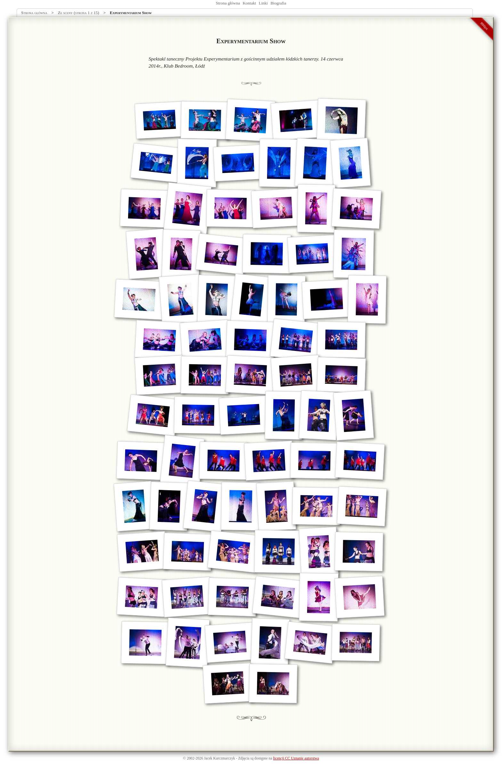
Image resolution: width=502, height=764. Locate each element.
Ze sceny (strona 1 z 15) (78, 12)
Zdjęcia (243, 758)
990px (484, 26)
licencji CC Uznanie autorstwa (296, 758)
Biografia (278, 3)
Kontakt (249, 3)
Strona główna (228, 3)
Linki (263, 3)
